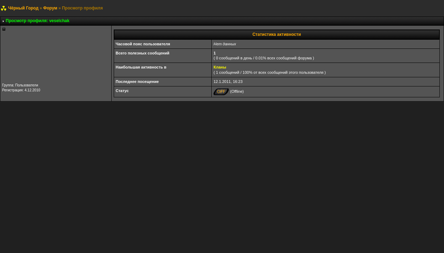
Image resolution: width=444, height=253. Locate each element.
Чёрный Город (23, 8)
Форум (50, 8)
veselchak (59, 20)
